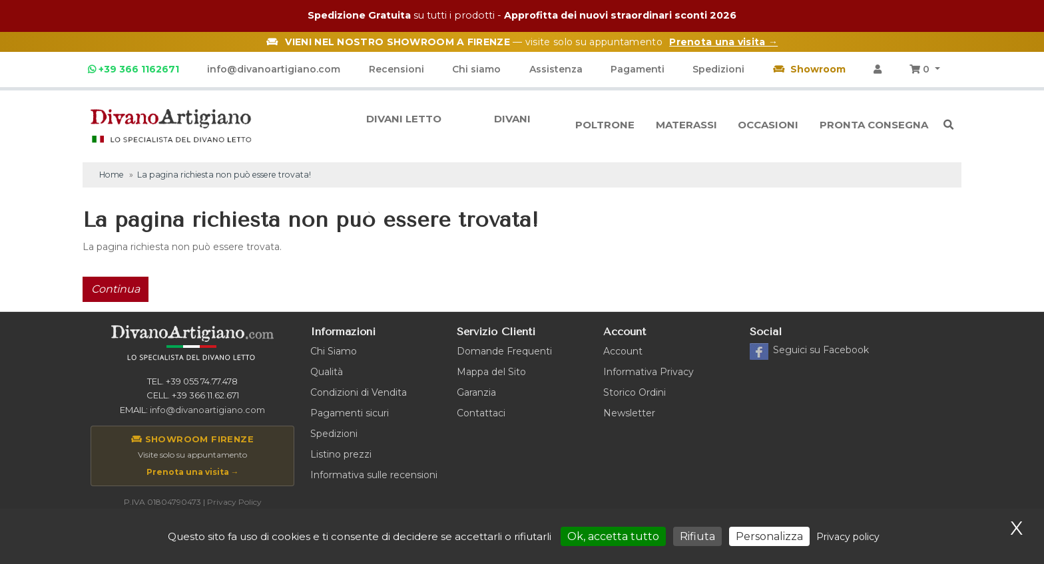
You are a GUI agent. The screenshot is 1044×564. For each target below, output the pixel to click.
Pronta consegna (874, 124)
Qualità (326, 372)
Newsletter (629, 413)
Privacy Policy (234, 502)
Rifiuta (697, 536)
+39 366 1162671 (133, 69)
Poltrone (605, 124)
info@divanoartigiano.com (273, 69)
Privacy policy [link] (848, 537)
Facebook (821, 350)
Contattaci (481, 413)
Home (111, 175)
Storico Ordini (634, 392)
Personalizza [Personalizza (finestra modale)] (769, 536)
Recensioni (396, 69)
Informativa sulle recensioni (373, 475)
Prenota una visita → (192, 472)
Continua (115, 289)
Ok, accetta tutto (613, 536)
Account (623, 351)
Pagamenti (637, 69)
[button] (924, 69)
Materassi (686, 124)
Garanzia (476, 392)
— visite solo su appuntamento (522, 42)
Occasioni (768, 124)
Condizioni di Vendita (358, 392)
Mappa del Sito (491, 372)
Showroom (809, 69)
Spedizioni (718, 69)
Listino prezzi (341, 454)
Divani (512, 125)
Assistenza (556, 69)
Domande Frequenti (504, 351)
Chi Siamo (333, 351)
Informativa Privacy (648, 372)
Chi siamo (476, 69)
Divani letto (403, 125)
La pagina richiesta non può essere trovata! (224, 175)
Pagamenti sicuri (349, 413)
